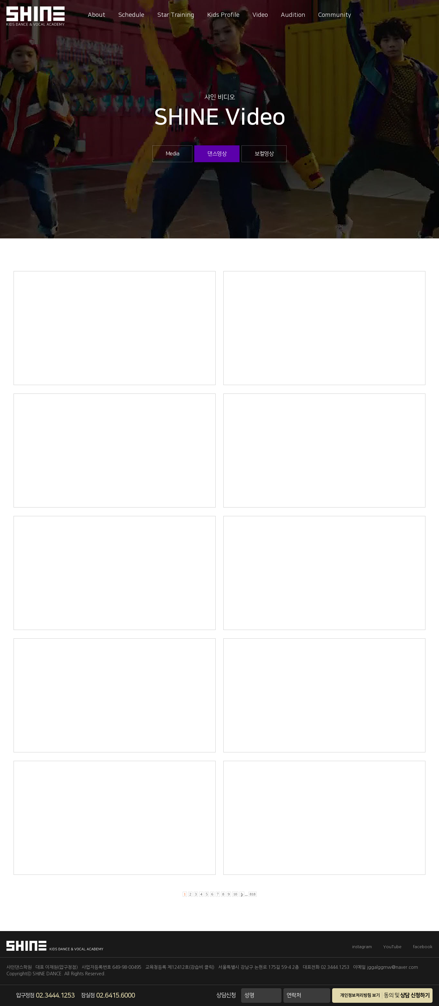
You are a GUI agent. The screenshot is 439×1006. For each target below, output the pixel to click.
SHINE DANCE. (48, 973)
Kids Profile (223, 15)
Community (334, 15)
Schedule (131, 15)
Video (260, 15)
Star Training (175, 15)
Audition (293, 15)
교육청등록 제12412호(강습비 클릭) (179, 967)
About (96, 15)
